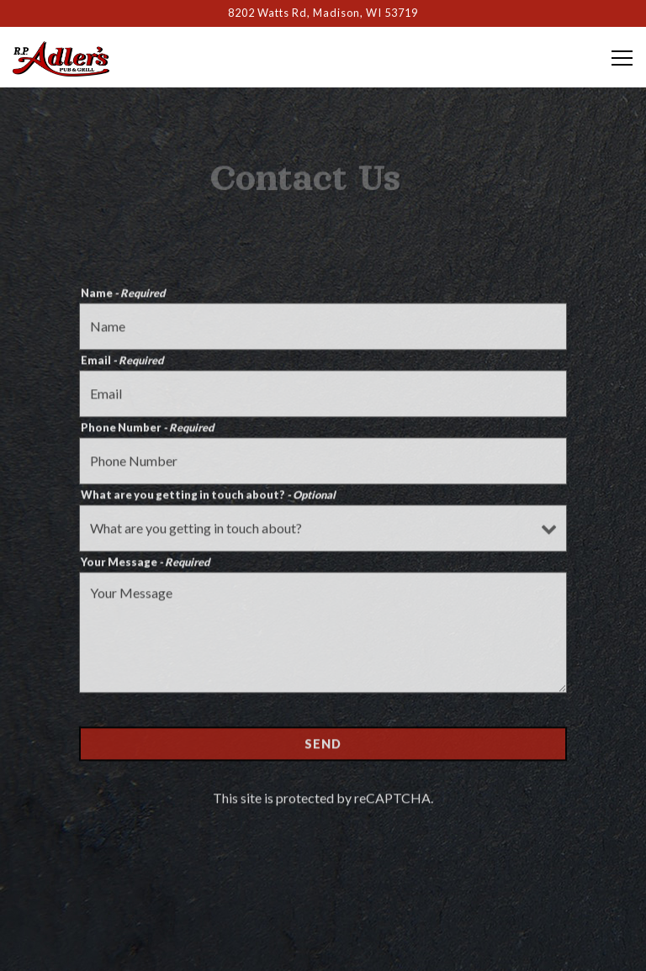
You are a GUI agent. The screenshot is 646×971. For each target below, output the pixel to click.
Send (323, 747)
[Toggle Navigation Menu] (622, 58)
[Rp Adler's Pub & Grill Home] (71, 57)
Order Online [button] (323, 907)
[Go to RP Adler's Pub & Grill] (323, 13)
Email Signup (323, 949)
